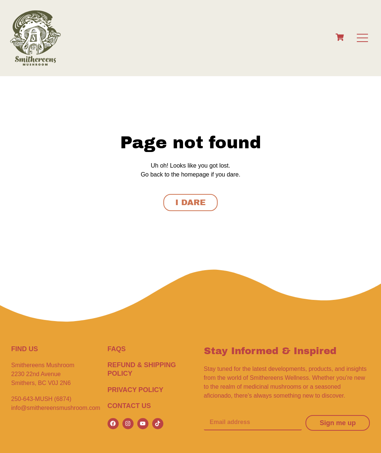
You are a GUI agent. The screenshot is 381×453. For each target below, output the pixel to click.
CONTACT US (129, 406)
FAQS (117, 349)
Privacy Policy (135, 390)
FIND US (24, 349)
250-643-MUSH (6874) (41, 399)
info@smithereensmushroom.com (55, 408)
